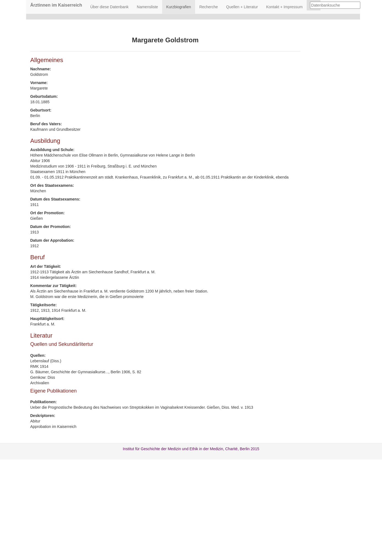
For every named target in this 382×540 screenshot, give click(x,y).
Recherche (208, 7)
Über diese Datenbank (109, 7)
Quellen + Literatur (242, 7)
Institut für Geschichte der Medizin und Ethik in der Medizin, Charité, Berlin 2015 (191, 449)
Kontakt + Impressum (284, 7)
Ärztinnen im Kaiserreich (56, 5)
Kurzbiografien (178, 7)
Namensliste (147, 7)
